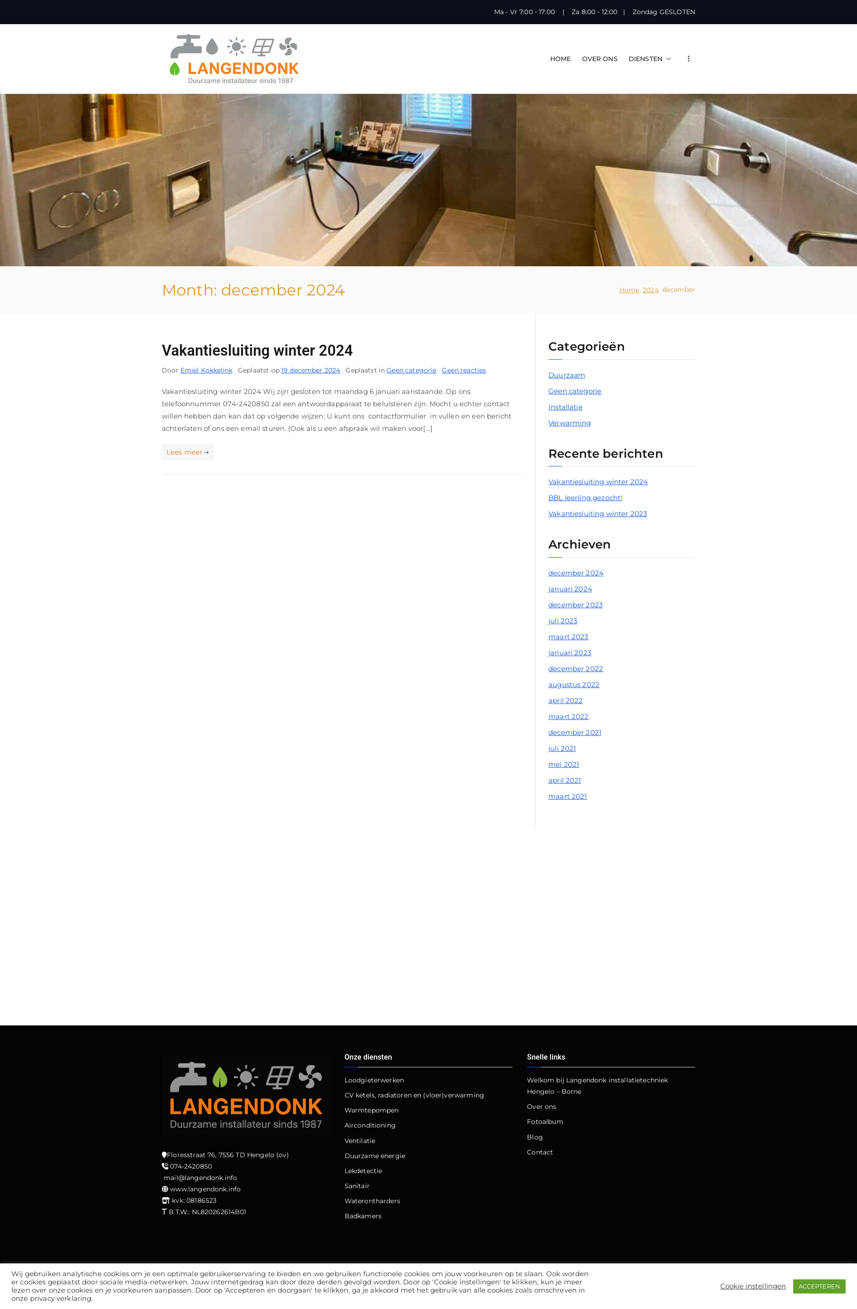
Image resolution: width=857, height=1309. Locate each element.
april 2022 (565, 700)
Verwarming (569, 423)
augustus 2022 (573, 684)
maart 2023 (568, 636)
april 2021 (564, 780)
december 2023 (575, 604)
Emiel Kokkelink (206, 370)
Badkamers (363, 1216)
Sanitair (357, 1186)
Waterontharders (372, 1201)
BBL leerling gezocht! (585, 497)
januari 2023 (569, 652)
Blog (535, 1137)
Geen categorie (411, 370)
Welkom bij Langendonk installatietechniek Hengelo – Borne (597, 1086)
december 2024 (576, 573)
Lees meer (187, 452)
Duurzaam (566, 375)
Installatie (565, 407)
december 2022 (575, 668)
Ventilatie (360, 1141)
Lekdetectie (363, 1171)
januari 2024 (570, 589)
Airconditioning (370, 1125)
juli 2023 (562, 620)
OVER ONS (600, 59)
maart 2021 (567, 796)
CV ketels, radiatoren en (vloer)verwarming (414, 1095)
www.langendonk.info (205, 1189)
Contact (540, 1152)
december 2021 (574, 732)
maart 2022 (568, 716)
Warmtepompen (372, 1110)
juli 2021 (562, 748)
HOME (560, 59)
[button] (666, 59)
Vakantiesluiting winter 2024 (257, 350)
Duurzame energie (375, 1156)
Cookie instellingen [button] (753, 1286)
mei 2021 (563, 764)
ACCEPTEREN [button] (820, 1286)
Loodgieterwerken (374, 1080)
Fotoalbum (545, 1122)
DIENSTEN (650, 59)
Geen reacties (464, 370)
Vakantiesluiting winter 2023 (597, 513)
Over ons (541, 1106)
